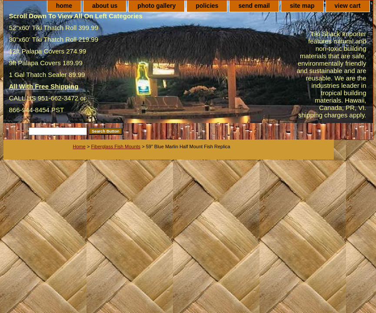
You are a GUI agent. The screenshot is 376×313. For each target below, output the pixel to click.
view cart (348, 5)
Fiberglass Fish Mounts (115, 146)
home (64, 5)
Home (79, 146)
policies (207, 5)
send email (254, 5)
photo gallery (156, 5)
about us (104, 5)
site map (302, 5)
